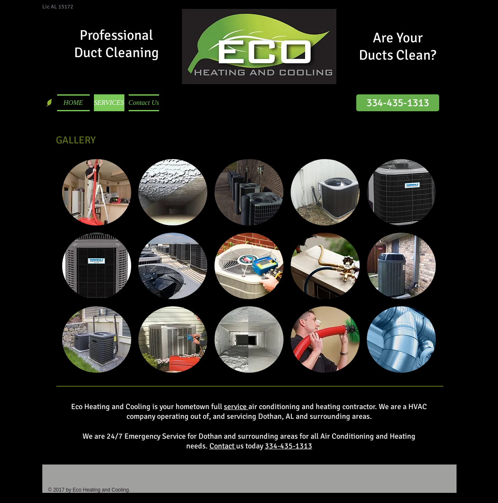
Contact (222, 446)
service (236, 406)
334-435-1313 (288, 446)
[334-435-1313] (397, 102)
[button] (96, 192)
